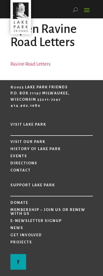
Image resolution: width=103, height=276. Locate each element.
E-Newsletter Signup (36, 221)
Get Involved (26, 235)
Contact (20, 170)
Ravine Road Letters (30, 64)
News (16, 228)
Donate (19, 203)
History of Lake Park (35, 149)
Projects (21, 242)
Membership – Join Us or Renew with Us (47, 212)
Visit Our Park (27, 142)
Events (18, 156)
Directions (23, 163)
